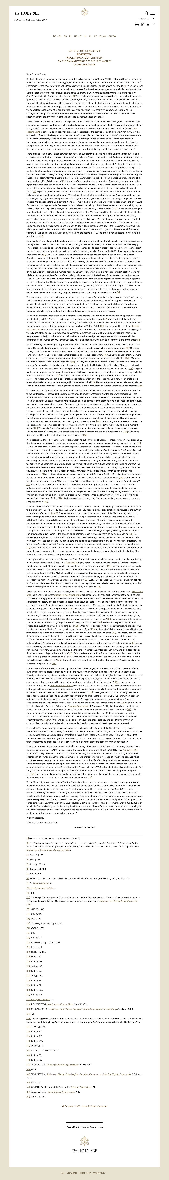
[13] (105, 354)
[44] (54, 663)
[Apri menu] (152, 13)
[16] (131, 368)
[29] (46, 501)
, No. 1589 (47, 850)
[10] (102, 326)
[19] (140, 385)
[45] (116, 682)
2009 (44, 19)
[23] (85, 435)
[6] (42, 236)
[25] (42, 474)
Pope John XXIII (130, 750)
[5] (116, 208)
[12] (127, 348)
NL (85, 36)
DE (54, 36)
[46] (91, 692)
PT (95, 36)
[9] (106, 319)
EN (60, 36)
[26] (121, 477)
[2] (73, 96)
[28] (61, 498)
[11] (138, 339)
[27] (28, 484)
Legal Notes (72, 1173)
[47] (123, 702)
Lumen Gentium (40, 883)
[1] (125, 86)
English (145, 19)
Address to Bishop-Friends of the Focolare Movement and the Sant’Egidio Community (89, 1074)
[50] (33, 774)
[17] (58, 375)
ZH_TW (112, 36)
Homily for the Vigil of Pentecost (62, 1064)
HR (75, 36)
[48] (129, 709)
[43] (59, 660)
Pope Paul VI (71, 562)
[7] (44, 254)
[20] (98, 421)
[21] (36, 428)
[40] (114, 632)
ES (65, 36)
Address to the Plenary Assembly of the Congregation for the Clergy (83, 1009)
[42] (71, 653)
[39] (93, 629)
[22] (126, 431)
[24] (139, 443)
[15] (73, 361)
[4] (34, 191)
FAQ (63, 1173)
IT (80, 36)
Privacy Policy (99, 1173)
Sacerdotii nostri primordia (67, 595)
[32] (109, 566)
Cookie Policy (85, 1173)
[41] (132, 643)
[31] (28, 547)
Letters (36, 19)
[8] (118, 292)
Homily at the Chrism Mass (60, 1004)
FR (70, 36)
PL (90, 36)
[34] (98, 586)
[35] (71, 608)
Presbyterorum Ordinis (61, 685)
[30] (131, 534)
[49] (46, 720)
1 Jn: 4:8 (53, 513)
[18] (94, 382)
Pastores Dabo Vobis (81, 1087)
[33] (86, 580)
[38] (77, 625)
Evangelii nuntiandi (40, 999)
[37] (100, 622)
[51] (90, 777)
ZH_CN (102, 36)
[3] (63, 181)
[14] (127, 358)
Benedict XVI (22, 19)
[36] (109, 619)
